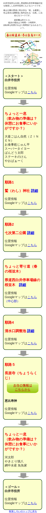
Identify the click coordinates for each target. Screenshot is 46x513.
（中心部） (12, 301)
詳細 (34, 191)
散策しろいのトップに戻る (23, 511)
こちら (32, 92)
